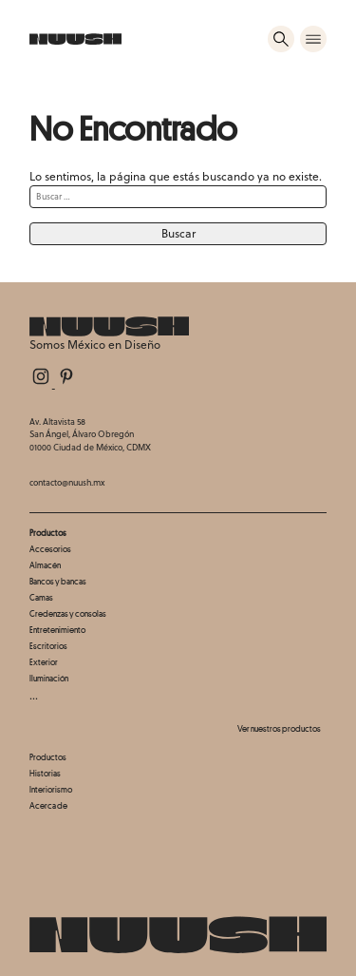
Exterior (43, 662)
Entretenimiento (57, 629)
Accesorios (50, 549)
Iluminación (48, 678)
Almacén (45, 565)
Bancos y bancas (57, 581)
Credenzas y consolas (67, 613)
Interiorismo (50, 789)
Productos (47, 757)
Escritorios (48, 646)
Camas (41, 597)
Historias (45, 773)
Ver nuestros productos (279, 728)
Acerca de (48, 805)
